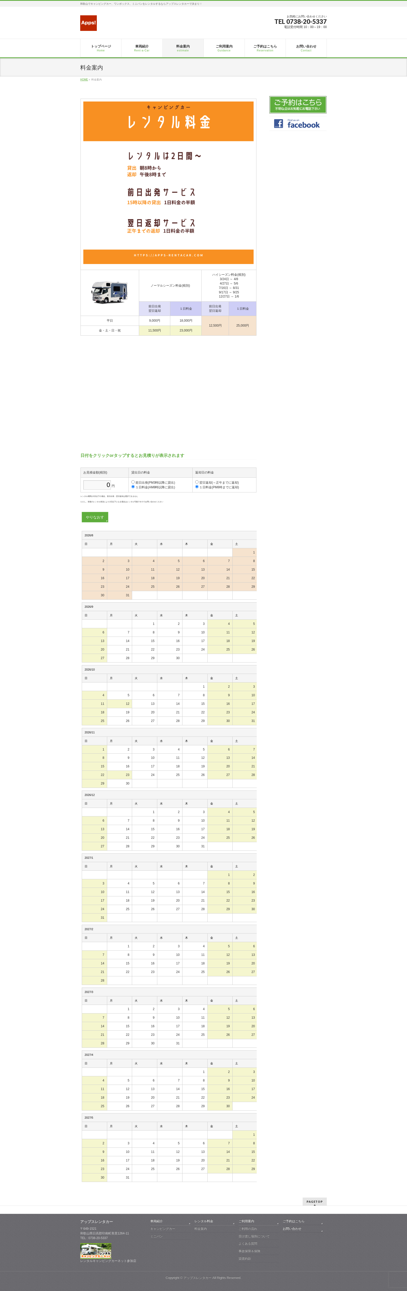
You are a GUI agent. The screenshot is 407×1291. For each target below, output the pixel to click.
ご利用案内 (246, 1221)
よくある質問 (248, 1243)
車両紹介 (156, 1221)
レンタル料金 (203, 1221)
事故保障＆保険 (249, 1251)
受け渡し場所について (254, 1236)
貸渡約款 (245, 1258)
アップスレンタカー (198, 1278)
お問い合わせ (292, 1229)
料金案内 (200, 1229)
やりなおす (95, 517)
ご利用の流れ (248, 1229)
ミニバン (156, 1236)
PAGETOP (315, 1201)
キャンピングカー (162, 1229)
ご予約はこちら (293, 1221)
